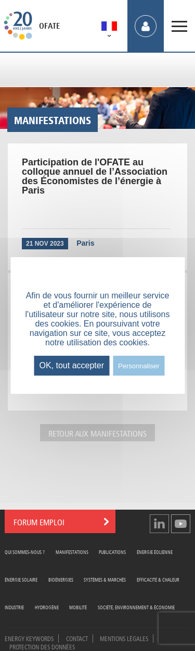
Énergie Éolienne (155, 551)
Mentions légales (124, 638)
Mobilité (78, 607)
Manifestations (72, 551)
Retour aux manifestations (97, 432)
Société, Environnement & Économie (136, 607)
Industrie (14, 607)
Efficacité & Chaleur (158, 579)
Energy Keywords (29, 638)
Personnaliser (139, 366)
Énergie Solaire (21, 579)
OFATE (49, 26)
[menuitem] (109, 27)
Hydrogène (47, 607)
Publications (112, 551)
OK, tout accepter (71, 365)
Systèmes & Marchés (105, 579)
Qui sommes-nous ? (25, 551)
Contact (77, 638)
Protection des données (42, 646)
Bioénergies (60, 579)
